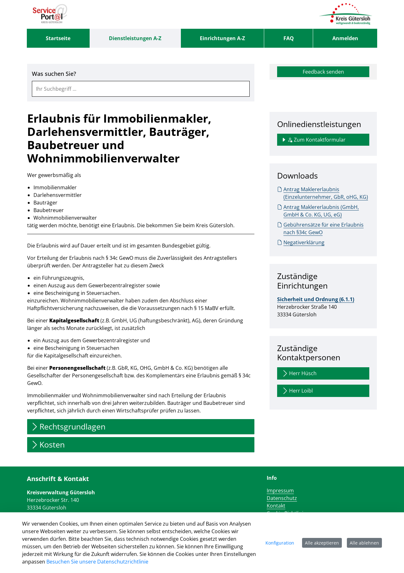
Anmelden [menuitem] (345, 38)
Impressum (280, 490)
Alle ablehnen (364, 543)
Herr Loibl (297, 391)
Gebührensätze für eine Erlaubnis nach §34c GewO (320, 228)
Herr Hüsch (299, 373)
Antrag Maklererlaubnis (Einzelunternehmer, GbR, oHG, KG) (322, 193)
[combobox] (141, 89)
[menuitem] (58, 38)
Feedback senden (323, 71)
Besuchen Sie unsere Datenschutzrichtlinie (97, 561)
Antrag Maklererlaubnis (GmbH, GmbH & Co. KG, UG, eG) (318, 210)
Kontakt (276, 505)
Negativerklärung (300, 242)
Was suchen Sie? (54, 73)
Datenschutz (282, 498)
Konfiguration (279, 543)
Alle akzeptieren (322, 543)
